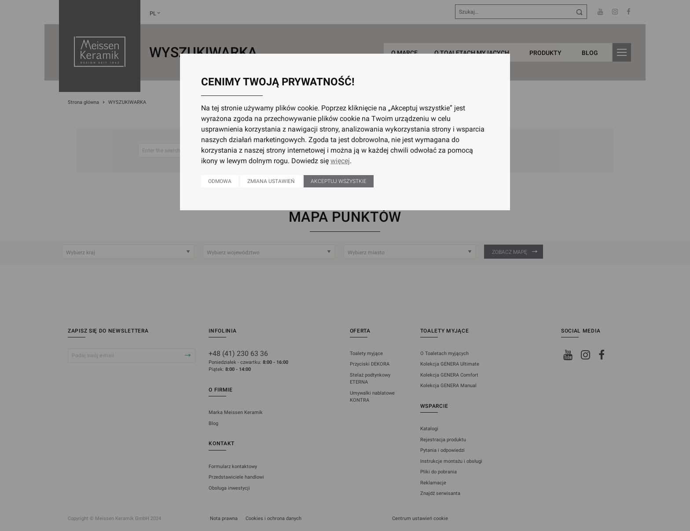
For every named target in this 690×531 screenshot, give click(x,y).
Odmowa (219, 181)
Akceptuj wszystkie (339, 181)
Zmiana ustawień (271, 181)
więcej (340, 161)
